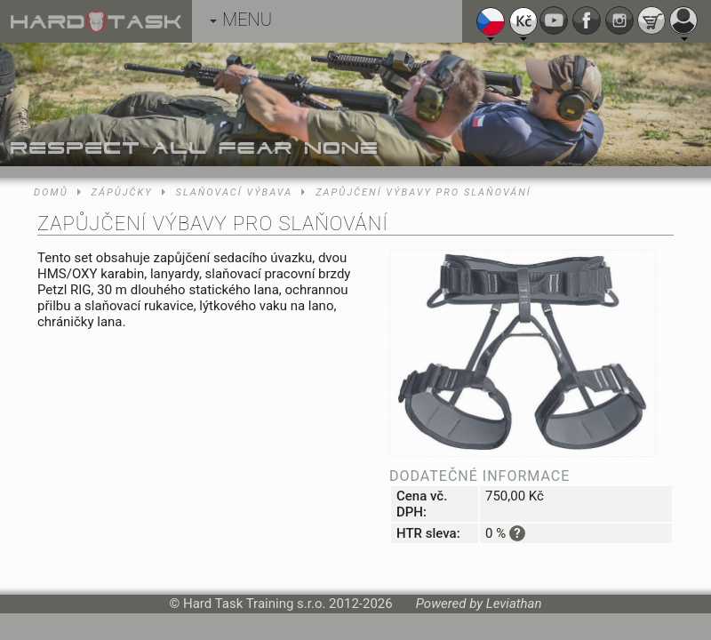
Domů (51, 192)
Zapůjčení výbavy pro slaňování (423, 192)
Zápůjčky (122, 192)
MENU (241, 19)
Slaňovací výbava (234, 192)
